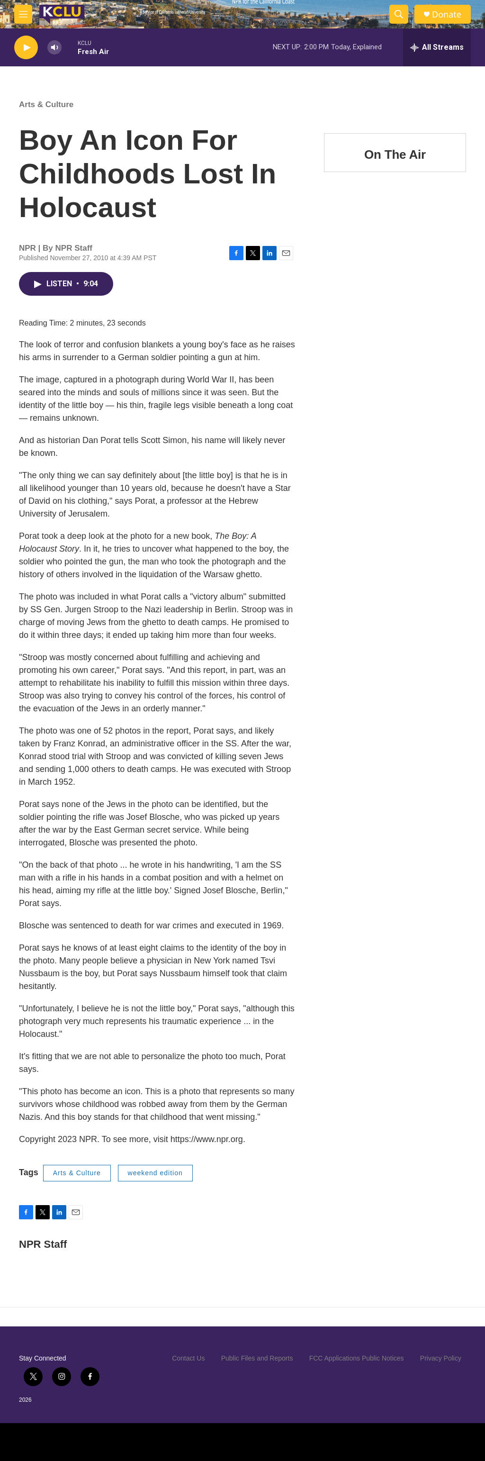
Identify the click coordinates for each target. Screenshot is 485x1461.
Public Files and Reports (257, 1358)
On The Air (395, 154)
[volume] (54, 47)
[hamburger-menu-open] (23, 14)
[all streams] (437, 47)
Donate (446, 14)
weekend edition (155, 1173)
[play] (26, 47)
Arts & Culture (46, 104)
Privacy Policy (440, 1358)
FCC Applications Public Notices (356, 1358)
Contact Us (188, 1358)
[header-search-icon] (398, 14)
